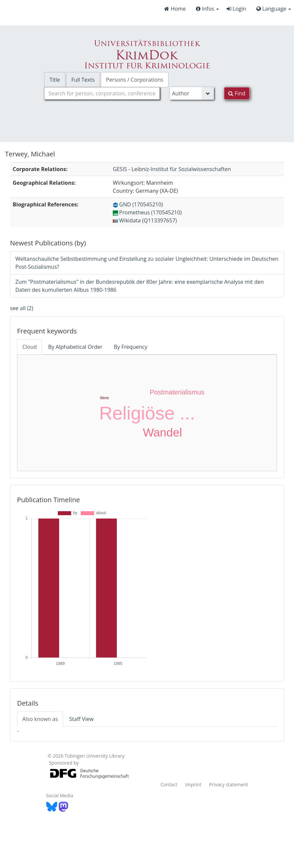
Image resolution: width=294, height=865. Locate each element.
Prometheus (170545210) (147, 212)
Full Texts (83, 79)
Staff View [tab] (81, 719)
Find (236, 93)
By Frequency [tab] (130, 346)
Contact (169, 784)
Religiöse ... (147, 413)
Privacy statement (228, 784)
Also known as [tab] (40, 719)
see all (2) (21, 308)
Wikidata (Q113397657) (145, 220)
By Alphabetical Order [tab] (75, 346)
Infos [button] (207, 8)
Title (54, 79)
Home (175, 8)
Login (236, 8)
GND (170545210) (138, 204)
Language (273, 8)
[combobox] (102, 93)
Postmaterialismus (177, 392)
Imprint (193, 784)
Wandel (162, 432)
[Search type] (192, 93)
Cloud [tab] (29, 346)
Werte (104, 398)
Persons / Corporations (135, 79)
